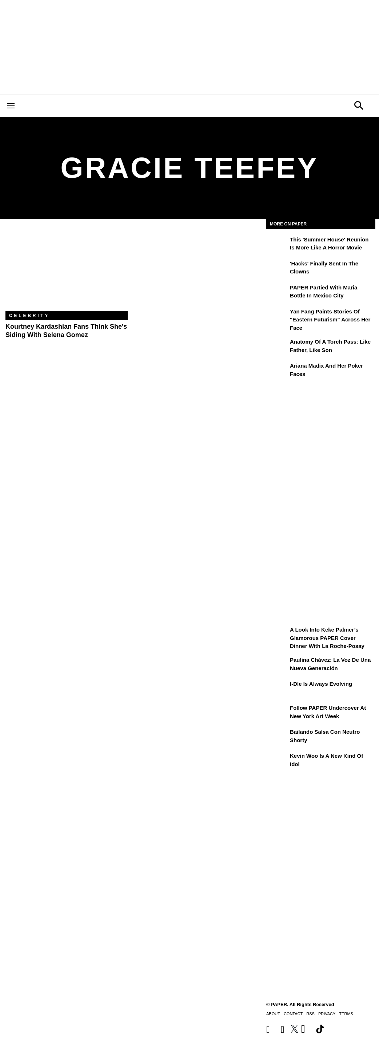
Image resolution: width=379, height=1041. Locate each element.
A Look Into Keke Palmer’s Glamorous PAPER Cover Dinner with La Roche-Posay (327, 637)
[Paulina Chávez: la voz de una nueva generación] (277, 665)
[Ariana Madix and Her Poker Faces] (277, 371)
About (273, 1014)
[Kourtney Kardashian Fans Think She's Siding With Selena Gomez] (66, 270)
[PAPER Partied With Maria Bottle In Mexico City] (277, 293)
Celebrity (29, 315)
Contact (293, 1014)
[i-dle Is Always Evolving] (277, 689)
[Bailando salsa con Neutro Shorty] (277, 737)
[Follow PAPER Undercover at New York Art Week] (277, 713)
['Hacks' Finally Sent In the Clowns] (277, 269)
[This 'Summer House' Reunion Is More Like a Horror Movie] (277, 245)
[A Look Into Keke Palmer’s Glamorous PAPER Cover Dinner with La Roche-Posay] (277, 635)
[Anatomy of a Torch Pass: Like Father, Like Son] (277, 347)
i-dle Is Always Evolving (321, 684)
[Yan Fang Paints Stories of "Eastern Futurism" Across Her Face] (277, 317)
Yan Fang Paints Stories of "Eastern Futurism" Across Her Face (330, 319)
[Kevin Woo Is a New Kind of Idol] (277, 761)
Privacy (326, 1014)
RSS (310, 1014)
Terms (346, 1014)
